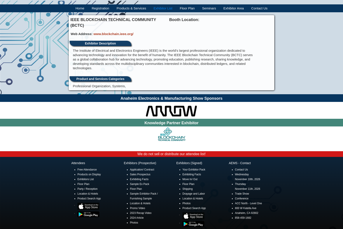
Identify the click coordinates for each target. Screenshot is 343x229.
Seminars (209, 8)
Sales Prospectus (140, 174)
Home (79, 8)
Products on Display (89, 174)
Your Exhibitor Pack (193, 169)
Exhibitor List (163, 8)
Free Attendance (87, 169)
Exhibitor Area (233, 8)
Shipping (187, 188)
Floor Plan (187, 8)
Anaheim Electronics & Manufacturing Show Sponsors (171, 98)
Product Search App (89, 198)
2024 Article (137, 217)
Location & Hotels (87, 193)
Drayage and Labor (193, 193)
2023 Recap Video (141, 213)
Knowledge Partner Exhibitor (171, 123)
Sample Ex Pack (139, 184)
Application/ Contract (142, 169)
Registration (100, 8)
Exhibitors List (85, 179)
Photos (134, 222)
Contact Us (259, 8)
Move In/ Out (190, 179)
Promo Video (137, 208)
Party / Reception (87, 188)
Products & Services (131, 8)
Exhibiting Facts (139, 179)
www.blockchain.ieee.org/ (113, 34)
